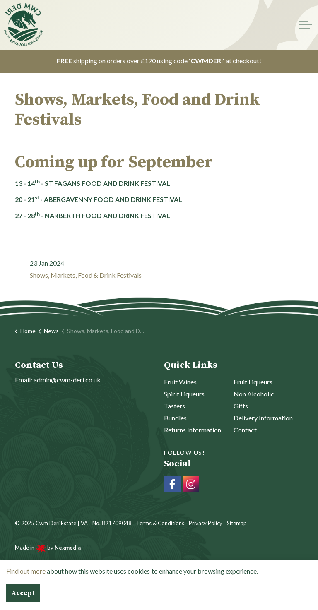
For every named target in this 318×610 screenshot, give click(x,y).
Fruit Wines (180, 382)
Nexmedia (67, 547)
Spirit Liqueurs (184, 394)
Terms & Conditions (160, 523)
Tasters (174, 406)
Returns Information (192, 430)
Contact (245, 430)
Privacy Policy (205, 523)
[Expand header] (305, 25)
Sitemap (237, 523)
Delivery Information (263, 418)
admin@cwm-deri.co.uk (67, 380)
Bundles (175, 418)
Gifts (241, 406)
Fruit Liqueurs (253, 382)
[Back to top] (159, 582)
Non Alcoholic (254, 394)
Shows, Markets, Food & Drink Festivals (86, 275)
